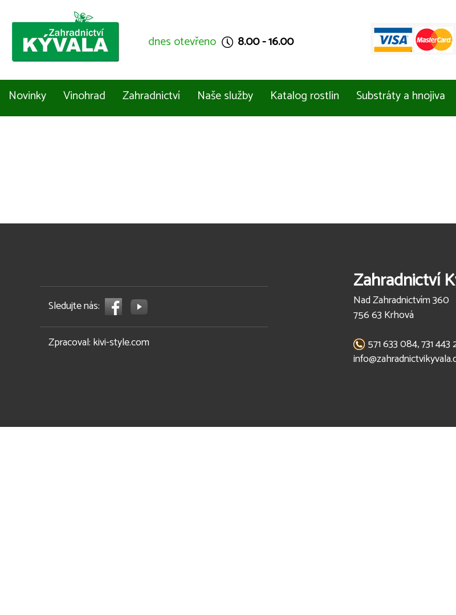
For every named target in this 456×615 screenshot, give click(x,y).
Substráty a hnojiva (400, 96)
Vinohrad (84, 96)
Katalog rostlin (304, 96)
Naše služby (225, 96)
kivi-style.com (121, 342)
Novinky (27, 96)
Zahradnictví (151, 96)
